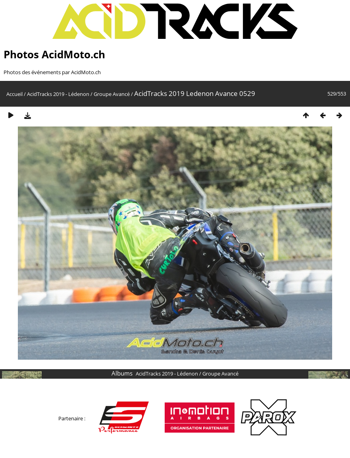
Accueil (14, 94)
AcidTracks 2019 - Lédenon (58, 94)
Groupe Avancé (112, 94)
